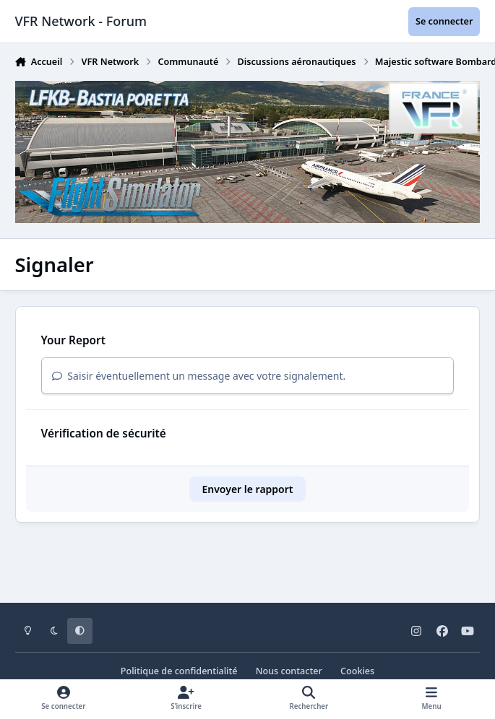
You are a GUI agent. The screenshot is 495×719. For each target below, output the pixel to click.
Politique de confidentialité (179, 671)
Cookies (357, 671)
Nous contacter (289, 671)
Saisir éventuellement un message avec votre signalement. (199, 376)
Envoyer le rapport (247, 489)
